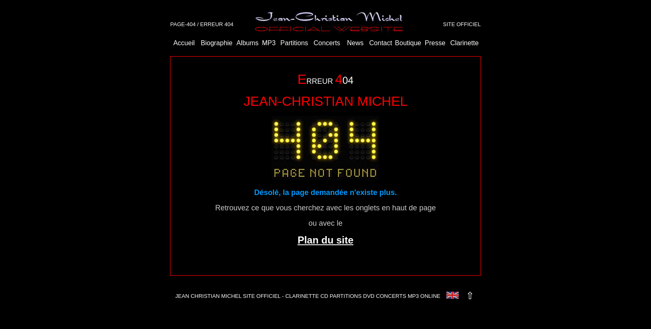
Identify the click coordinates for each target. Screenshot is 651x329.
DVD (368, 296)
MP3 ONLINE (424, 296)
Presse (435, 42)
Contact (380, 42)
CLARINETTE (302, 296)
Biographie (217, 42)
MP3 (269, 42)
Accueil (184, 42)
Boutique (408, 42)
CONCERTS (391, 296)
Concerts (326, 42)
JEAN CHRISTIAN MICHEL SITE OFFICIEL (227, 296)
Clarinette (464, 42)
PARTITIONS (346, 296)
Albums (247, 42)
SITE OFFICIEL (462, 24)
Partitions (294, 42)
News (355, 42)
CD (324, 296)
